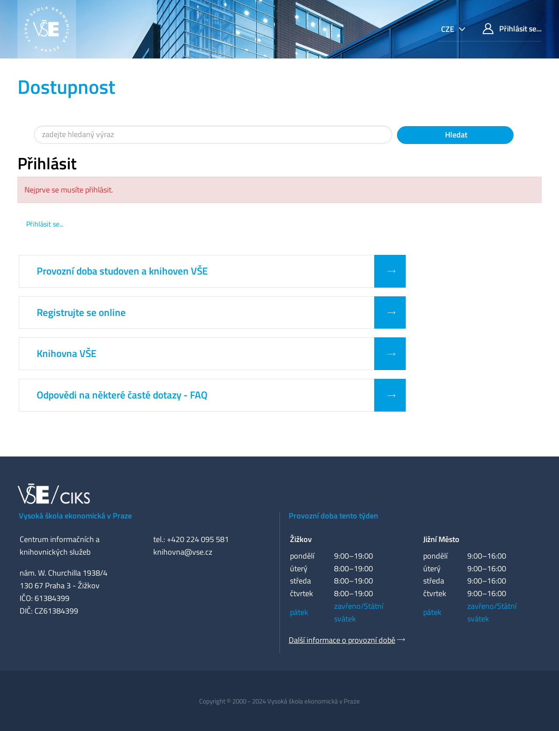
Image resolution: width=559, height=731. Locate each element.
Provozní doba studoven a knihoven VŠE (122, 271)
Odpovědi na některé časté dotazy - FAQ (122, 395)
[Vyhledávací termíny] (213, 135)
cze (448, 29)
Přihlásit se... (512, 28)
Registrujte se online (81, 312)
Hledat (455, 135)
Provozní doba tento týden (333, 516)
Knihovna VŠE (67, 353)
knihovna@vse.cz (182, 552)
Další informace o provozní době (342, 640)
